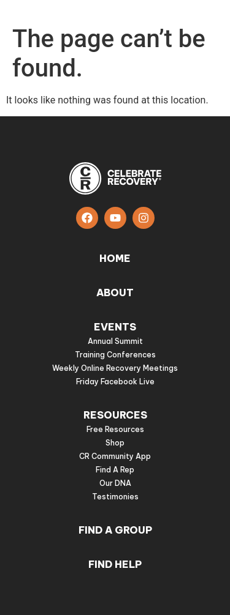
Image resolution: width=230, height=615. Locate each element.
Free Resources (115, 429)
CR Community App (115, 456)
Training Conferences (115, 354)
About (115, 292)
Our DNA (115, 483)
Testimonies (115, 496)
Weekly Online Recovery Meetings (115, 368)
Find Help (115, 564)
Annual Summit (115, 341)
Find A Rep (115, 469)
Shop (115, 442)
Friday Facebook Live (115, 381)
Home (115, 258)
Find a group (115, 530)
